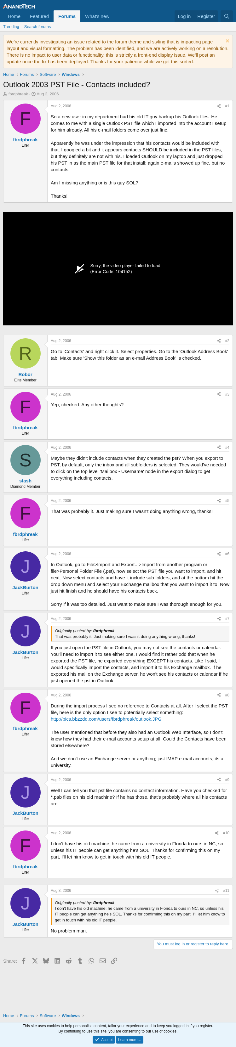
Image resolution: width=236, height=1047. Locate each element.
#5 (227, 500)
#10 (226, 833)
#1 (227, 106)
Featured (39, 16)
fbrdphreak (18, 94)
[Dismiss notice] (226, 41)
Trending (11, 26)
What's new (97, 16)
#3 (227, 394)
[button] (114, 16)
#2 (227, 341)
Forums (67, 16)
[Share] (219, 106)
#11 (226, 890)
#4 (227, 447)
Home (14, 16)
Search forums (37, 26)
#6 (227, 554)
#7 (227, 618)
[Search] (227, 16)
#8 (227, 695)
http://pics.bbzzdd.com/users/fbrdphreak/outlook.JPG (106, 719)
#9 (227, 780)
